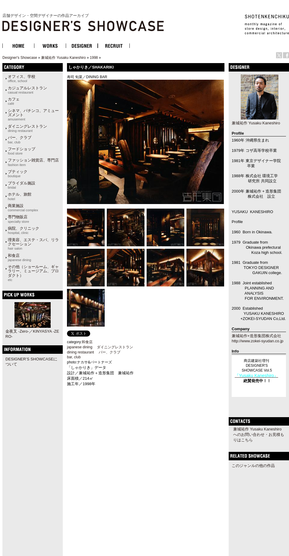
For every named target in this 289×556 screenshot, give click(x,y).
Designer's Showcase (19, 58)
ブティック (17, 173)
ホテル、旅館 (19, 196)
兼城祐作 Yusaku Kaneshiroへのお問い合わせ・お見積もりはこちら (258, 434)
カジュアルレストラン (27, 90)
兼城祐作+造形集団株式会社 (256, 336)
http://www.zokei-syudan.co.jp (257, 341)
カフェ (14, 101)
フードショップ (21, 151)
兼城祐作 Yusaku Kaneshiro (63, 58)
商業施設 (23, 207)
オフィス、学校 (21, 78)
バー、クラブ (19, 139)
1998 (94, 58)
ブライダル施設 (21, 185)
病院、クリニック (23, 230)
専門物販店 (18, 219)
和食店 (19, 257)
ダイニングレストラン (27, 128)
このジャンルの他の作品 (253, 465)
